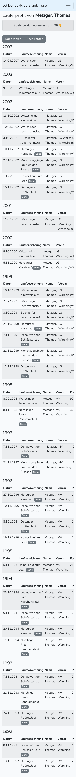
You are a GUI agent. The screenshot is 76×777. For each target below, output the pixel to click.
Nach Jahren (13, 39)
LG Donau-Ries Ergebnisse (24, 5)
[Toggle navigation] (68, 5)
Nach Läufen (34, 39)
